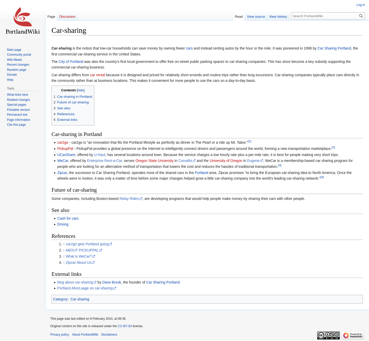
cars (189, 48)
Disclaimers (109, 334)
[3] (279, 165)
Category (60, 299)
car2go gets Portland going (87, 244)
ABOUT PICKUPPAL (82, 250)
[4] (322, 177)
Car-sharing (79, 299)
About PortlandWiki (85, 334)
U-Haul (99, 155)
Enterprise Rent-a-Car (104, 161)
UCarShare (66, 155)
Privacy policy (59, 334)
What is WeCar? (79, 256)
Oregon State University (155, 161)
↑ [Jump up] (64, 244)
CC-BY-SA (125, 326)
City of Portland (71, 62)
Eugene (253, 161)
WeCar (62, 161)
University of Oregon (226, 161)
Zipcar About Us (78, 262)
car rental (97, 75)
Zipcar (62, 173)
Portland (201, 173)
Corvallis (185, 161)
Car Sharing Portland (334, 48)
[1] (249, 141)
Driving (62, 224)
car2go (62, 142)
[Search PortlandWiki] (328, 16)
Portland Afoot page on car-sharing (84, 288)
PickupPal (65, 149)
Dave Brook (111, 282)
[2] (333, 147)
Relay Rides (129, 199)
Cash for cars (67, 218)
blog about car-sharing (75, 282)
